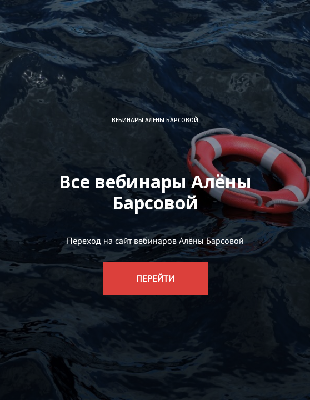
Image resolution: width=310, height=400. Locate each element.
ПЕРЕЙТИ (155, 278)
